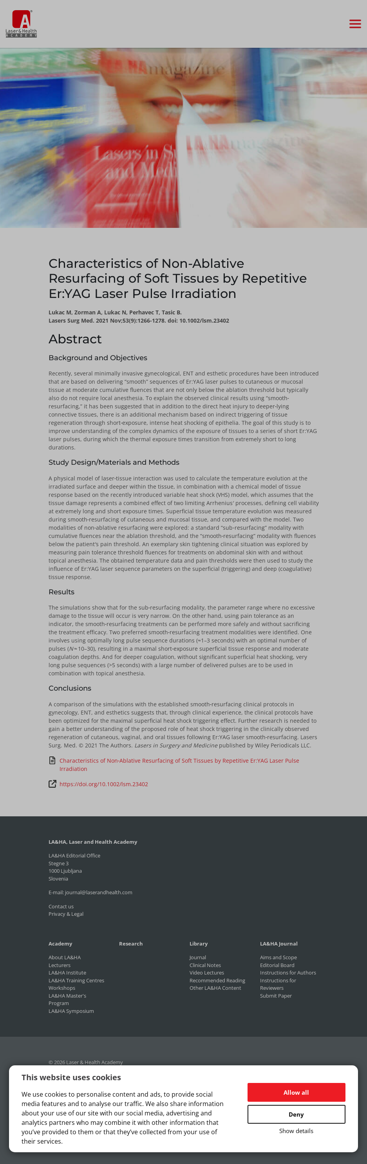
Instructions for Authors (288, 972)
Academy (60, 943)
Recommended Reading (217, 980)
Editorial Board (277, 965)
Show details (296, 1131)
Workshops (62, 987)
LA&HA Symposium (71, 1010)
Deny (296, 1114)
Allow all (296, 1092)
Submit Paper (276, 995)
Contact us (61, 906)
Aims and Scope (278, 957)
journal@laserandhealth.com (98, 892)
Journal (198, 957)
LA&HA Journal (279, 943)
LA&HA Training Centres (76, 980)
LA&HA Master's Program (67, 999)
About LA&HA (65, 957)
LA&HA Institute (67, 972)
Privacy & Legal (66, 913)
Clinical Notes (205, 965)
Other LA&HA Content (215, 987)
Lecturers (60, 965)
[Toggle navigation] (355, 24)
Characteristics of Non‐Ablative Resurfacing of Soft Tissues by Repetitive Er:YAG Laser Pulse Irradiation (174, 764)
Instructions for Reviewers (278, 984)
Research (131, 943)
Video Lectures (207, 972)
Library (199, 943)
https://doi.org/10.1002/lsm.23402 (98, 784)
